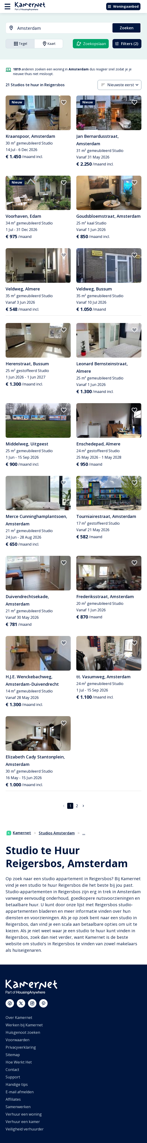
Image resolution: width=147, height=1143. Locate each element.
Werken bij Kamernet (24, 1025)
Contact (12, 1069)
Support (13, 1077)
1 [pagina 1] (70, 805)
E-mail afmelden (20, 1091)
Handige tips (17, 1084)
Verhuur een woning (24, 1114)
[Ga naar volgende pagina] (83, 806)
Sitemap (13, 1054)
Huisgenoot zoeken (23, 1032)
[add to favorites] (63, 102)
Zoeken (126, 27)
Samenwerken (18, 1106)
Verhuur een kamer (23, 1121)
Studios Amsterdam (57, 833)
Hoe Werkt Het (19, 1062)
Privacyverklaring (21, 1047)
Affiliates (13, 1099)
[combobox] (56, 28)
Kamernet (19, 832)
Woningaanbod (123, 6)
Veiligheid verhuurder (25, 1129)
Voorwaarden (17, 1039)
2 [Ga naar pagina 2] (77, 805)
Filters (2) (126, 43)
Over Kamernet (19, 1017)
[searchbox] (63, 28)
